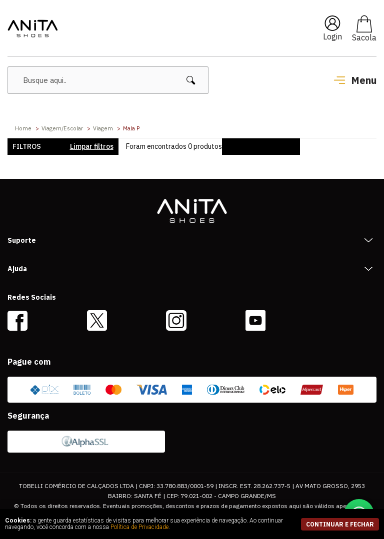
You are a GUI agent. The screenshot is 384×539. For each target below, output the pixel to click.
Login (332, 36)
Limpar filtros (92, 146)
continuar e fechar (340, 524)
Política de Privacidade (139, 527)
